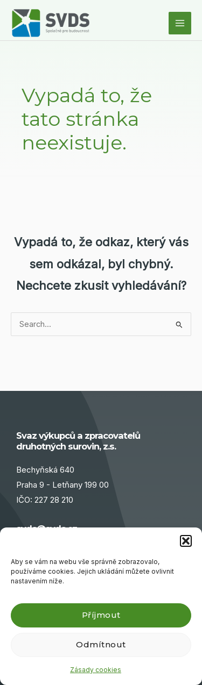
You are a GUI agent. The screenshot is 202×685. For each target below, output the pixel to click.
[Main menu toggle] (180, 23)
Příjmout (101, 615)
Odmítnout (101, 644)
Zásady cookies (95, 670)
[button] (185, 541)
